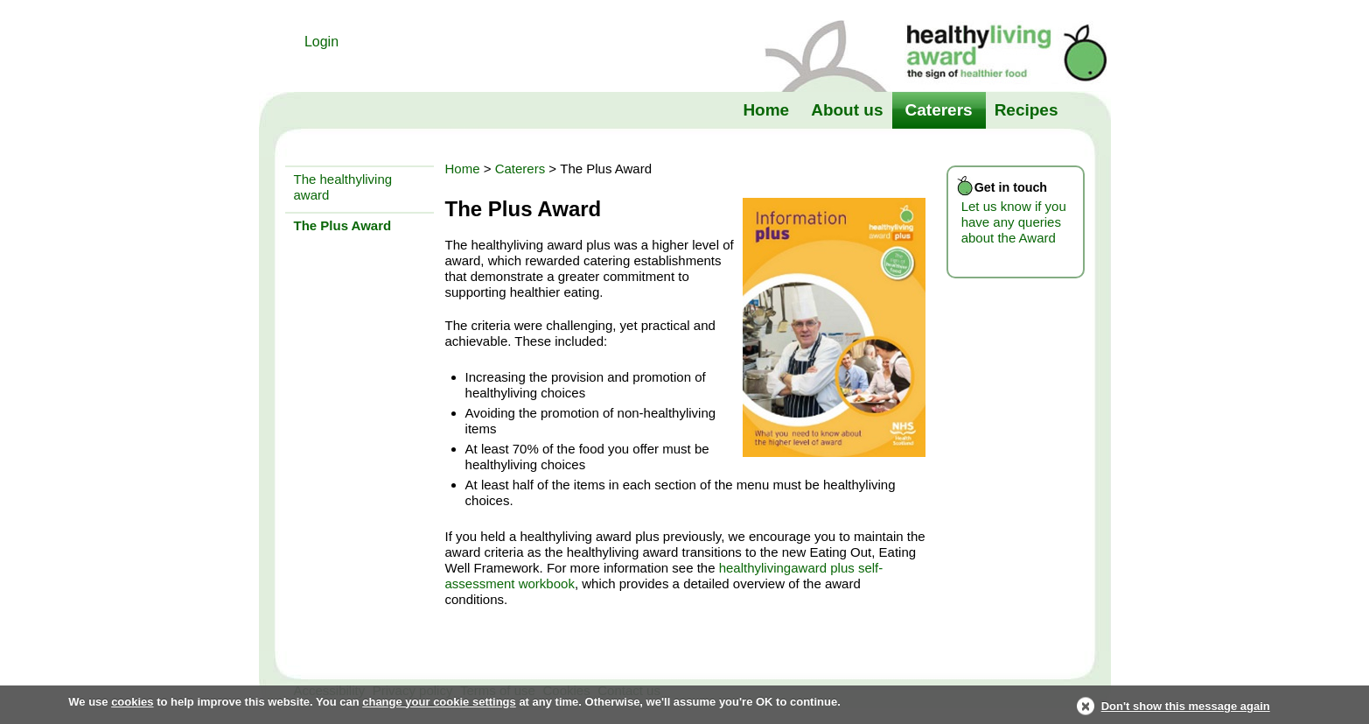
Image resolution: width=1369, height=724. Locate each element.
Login (321, 41)
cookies (132, 701)
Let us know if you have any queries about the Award (1013, 222)
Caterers (939, 110)
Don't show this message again (1185, 706)
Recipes (1026, 110)
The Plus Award (343, 225)
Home (766, 110)
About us (847, 110)
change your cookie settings (439, 701)
